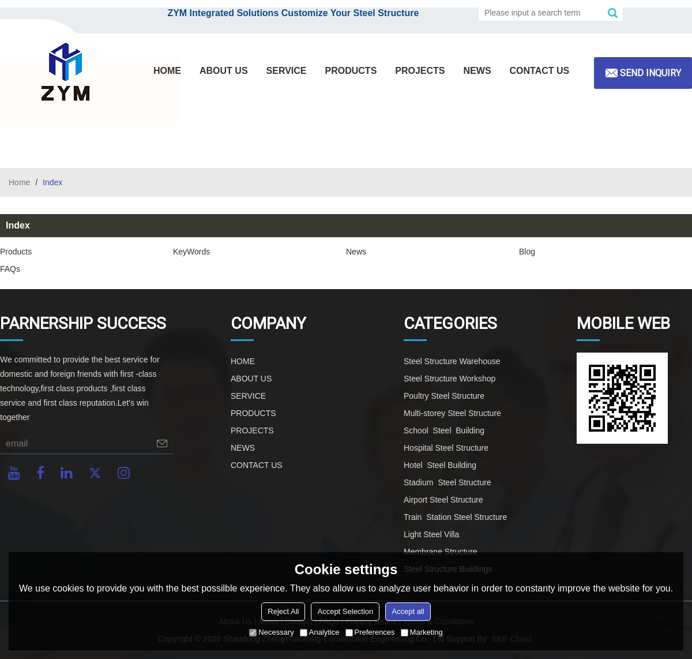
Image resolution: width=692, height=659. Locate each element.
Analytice (320, 632)
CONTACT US (540, 71)
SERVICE (286, 71)
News (356, 251)
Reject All (283, 611)
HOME (167, 71)
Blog (527, 251)
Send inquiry (650, 73)
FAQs (10, 269)
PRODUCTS (351, 71)
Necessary (271, 632)
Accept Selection (345, 611)
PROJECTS (420, 71)
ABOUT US (224, 71)
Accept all (408, 611)
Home (19, 182)
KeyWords (191, 251)
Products (16, 251)
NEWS (477, 71)
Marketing (422, 632)
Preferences (370, 632)
